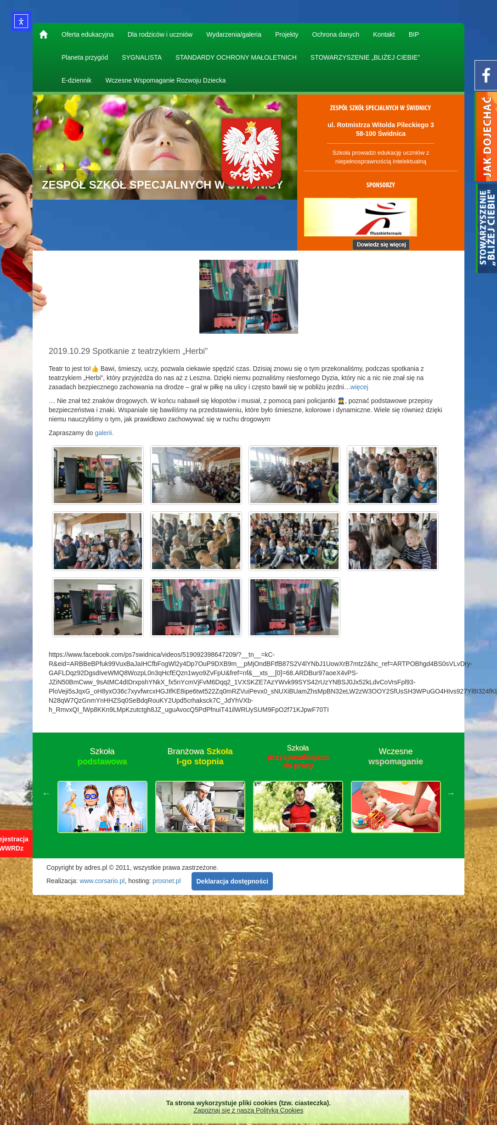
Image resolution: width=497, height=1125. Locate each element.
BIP (414, 34)
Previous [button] (46, 793)
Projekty (287, 34)
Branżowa (199, 756)
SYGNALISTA (142, 57)
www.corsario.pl (101, 880)
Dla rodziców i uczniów (160, 34)
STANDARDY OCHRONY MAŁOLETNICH (236, 57)
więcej (359, 387)
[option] (102, 793)
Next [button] (450, 793)
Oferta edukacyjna (88, 34)
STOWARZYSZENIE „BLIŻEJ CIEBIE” (365, 57)
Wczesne (395, 756)
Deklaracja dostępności (232, 881)
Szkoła (102, 756)
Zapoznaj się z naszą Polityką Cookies (249, 1110)
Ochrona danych (336, 34)
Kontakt (384, 34)
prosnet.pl (166, 880)
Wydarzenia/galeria (233, 34)
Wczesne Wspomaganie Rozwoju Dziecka (165, 80)
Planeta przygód (85, 57)
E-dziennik (76, 80)
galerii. (104, 433)
